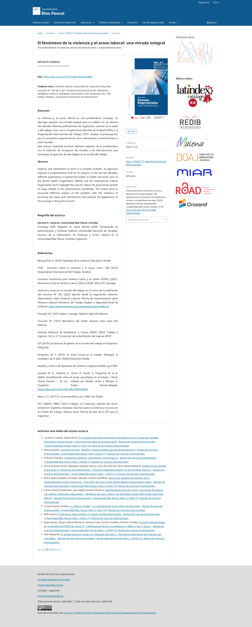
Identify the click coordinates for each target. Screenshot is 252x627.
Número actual (41, 22)
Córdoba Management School (54, 579)
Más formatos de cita (138, 219)
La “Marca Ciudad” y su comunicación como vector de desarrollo (105, 506)
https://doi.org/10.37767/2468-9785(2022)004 (67, 76)
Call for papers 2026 (153, 22)
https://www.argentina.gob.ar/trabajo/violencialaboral (79, 306)
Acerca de (86, 22)
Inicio (40, 33)
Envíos (173, 22)
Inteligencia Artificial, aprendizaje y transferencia (91, 457)
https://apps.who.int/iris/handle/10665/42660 (63, 389)
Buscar (212, 22)
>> (59, 549)
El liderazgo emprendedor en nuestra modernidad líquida (90, 514)
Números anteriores (65, 22)
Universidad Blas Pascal (50, 585)
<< (39, 549)
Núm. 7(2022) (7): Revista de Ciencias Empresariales (83, 33)
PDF (132, 131)
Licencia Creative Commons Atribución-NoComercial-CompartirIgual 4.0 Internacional (110, 612)
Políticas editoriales (110, 22)
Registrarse (204, 2)
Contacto (132, 22)
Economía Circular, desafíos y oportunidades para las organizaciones (98, 449)
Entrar (216, 2)
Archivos (51, 33)
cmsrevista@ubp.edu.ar (50, 596)
